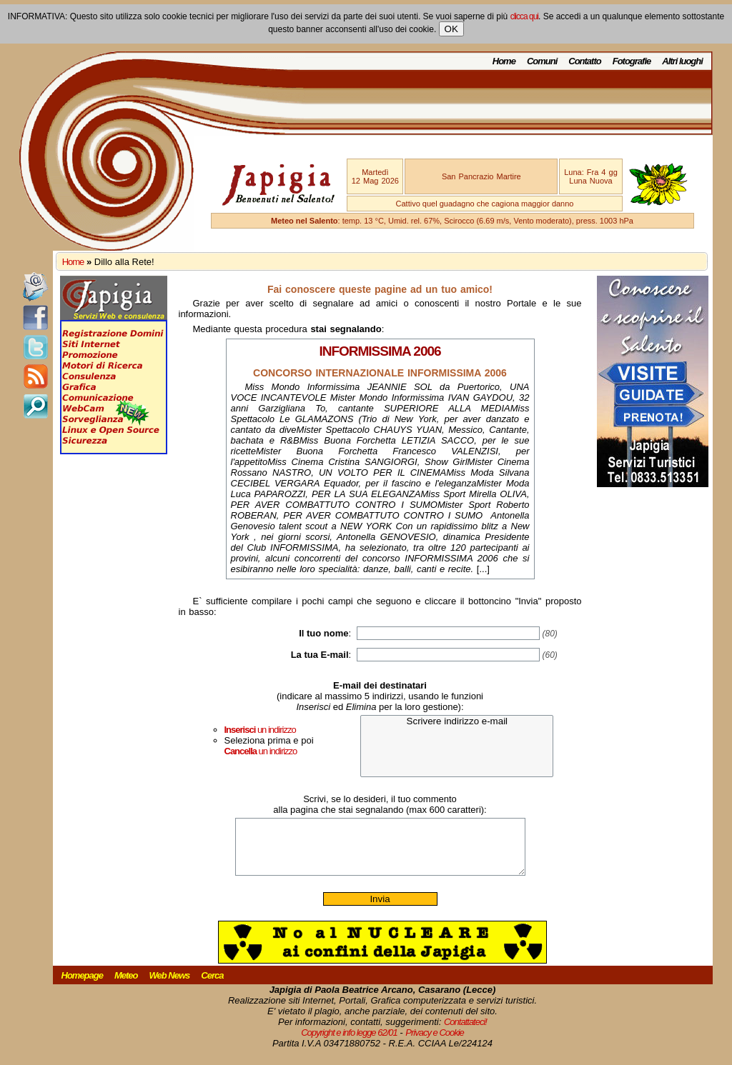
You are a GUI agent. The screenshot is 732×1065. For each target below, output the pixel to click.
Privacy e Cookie (434, 1043)
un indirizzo (260, 729)
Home (504, 61)
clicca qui (524, 16)
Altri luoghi (682, 61)
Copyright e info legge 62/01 (349, 1043)
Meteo (126, 986)
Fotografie (632, 61)
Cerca (212, 986)
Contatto (584, 61)
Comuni (542, 61)
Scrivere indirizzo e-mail (457, 722)
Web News (169, 986)
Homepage (82, 986)
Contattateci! (465, 1032)
